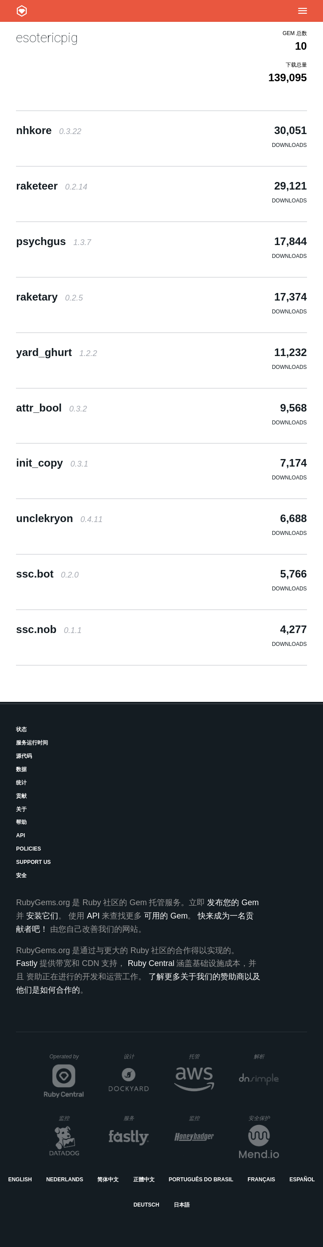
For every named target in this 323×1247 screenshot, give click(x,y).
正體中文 (144, 1179)
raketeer (51, 186)
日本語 (182, 1205)
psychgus (53, 241)
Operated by (66, 1059)
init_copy (52, 463)
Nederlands (64, 1179)
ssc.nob (48, 629)
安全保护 (263, 1118)
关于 (21, 809)
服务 (136, 1118)
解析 (266, 1056)
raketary (49, 297)
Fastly (26, 963)
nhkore (48, 130)
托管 (200, 1056)
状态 (21, 729)
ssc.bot (47, 574)
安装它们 (42, 915)
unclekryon (59, 518)
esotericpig (47, 37)
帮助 (21, 822)
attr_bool (51, 408)
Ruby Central (151, 963)
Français (261, 1179)
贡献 (21, 796)
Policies (28, 849)
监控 (71, 1118)
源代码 (24, 756)
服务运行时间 (32, 743)
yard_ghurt (56, 352)
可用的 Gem (165, 915)
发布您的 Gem (233, 902)
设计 (136, 1056)
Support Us (33, 862)
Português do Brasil (201, 1179)
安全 (21, 875)
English (20, 1179)
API (20, 835)
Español (302, 1179)
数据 (21, 769)
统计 (21, 783)
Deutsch (146, 1205)
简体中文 (108, 1179)
